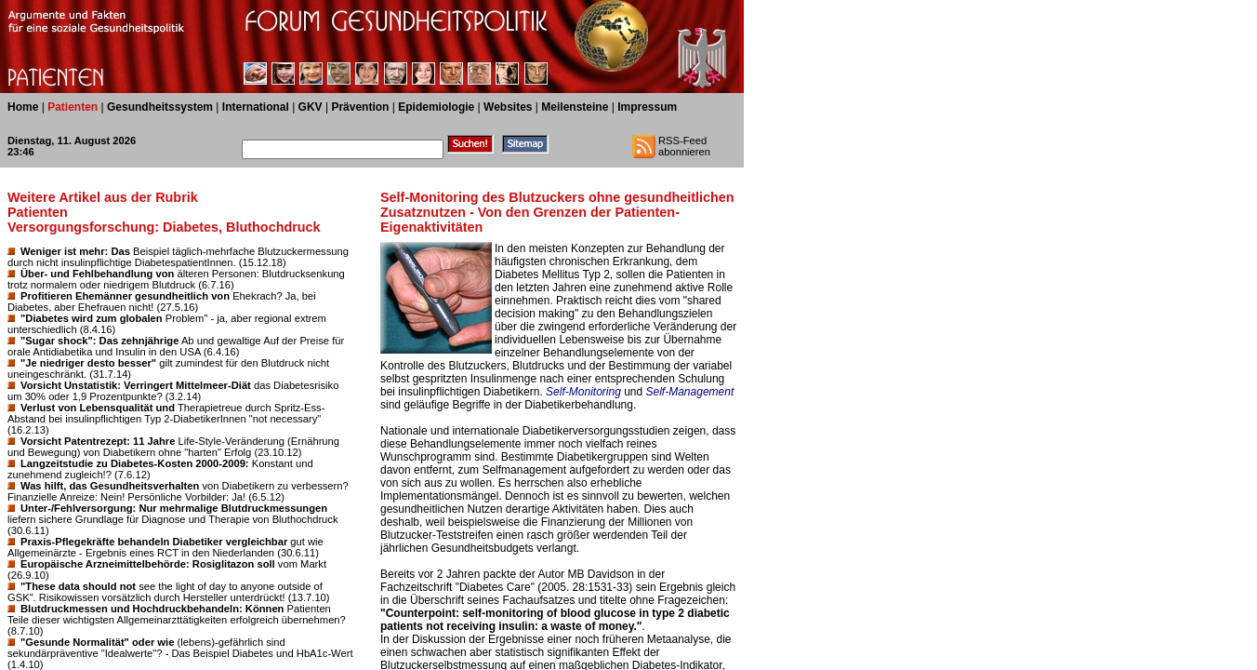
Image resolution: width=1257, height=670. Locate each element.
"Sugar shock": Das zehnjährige (99, 340)
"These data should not (78, 586)
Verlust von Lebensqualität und (97, 407)
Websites (507, 107)
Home (22, 107)
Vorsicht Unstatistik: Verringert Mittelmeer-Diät (135, 385)
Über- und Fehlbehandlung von (97, 273)
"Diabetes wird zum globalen (91, 318)
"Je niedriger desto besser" (88, 362)
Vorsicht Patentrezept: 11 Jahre (97, 441)
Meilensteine (574, 107)
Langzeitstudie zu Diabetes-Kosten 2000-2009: (134, 463)
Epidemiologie (436, 107)
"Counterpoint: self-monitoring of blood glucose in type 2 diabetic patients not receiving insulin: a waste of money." (555, 620)
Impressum (647, 107)
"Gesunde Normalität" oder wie (97, 642)
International (255, 107)
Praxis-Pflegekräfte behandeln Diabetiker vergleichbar (153, 541)
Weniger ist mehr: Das (75, 251)
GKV (310, 107)
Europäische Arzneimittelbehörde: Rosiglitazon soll (147, 564)
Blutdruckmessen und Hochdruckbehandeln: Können (152, 608)
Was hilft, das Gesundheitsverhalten (109, 485)
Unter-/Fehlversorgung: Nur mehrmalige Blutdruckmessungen (173, 508)
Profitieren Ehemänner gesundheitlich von (125, 296)
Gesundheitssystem (160, 107)
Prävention (360, 107)
